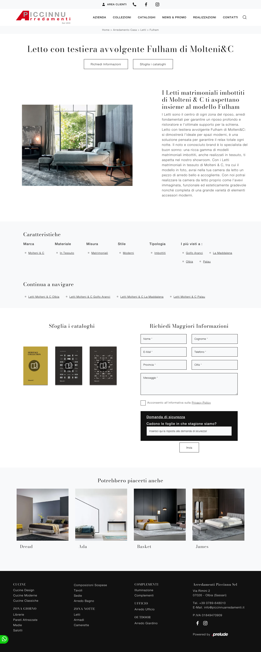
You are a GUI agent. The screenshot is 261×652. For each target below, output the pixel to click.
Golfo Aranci (194, 252)
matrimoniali (99, 252)
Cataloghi (147, 17)
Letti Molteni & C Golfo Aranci (89, 296)
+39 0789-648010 (212, 602)
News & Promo (174, 17)
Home (105, 29)
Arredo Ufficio (144, 609)
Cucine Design (23, 590)
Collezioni (122, 17)
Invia (189, 447)
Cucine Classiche (25, 600)
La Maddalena (222, 252)
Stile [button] (122, 244)
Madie (17, 625)
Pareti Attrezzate (25, 619)
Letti (143, 29)
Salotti (17, 630)
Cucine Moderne (25, 595)
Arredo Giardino (146, 623)
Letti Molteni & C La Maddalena (141, 296)
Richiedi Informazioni (106, 64)
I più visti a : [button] (192, 244)
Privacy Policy (201, 402)
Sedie (78, 595)
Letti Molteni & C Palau (189, 296)
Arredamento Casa (125, 29)
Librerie (18, 614)
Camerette (81, 625)
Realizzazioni (204, 17)
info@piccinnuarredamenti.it (224, 607)
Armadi (79, 619)
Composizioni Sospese (90, 585)
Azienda (99, 17)
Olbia (189, 261)
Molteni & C (36, 252)
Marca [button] (28, 244)
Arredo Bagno (84, 600)
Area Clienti (114, 4)
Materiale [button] (63, 244)
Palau (207, 261)
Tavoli (78, 590)
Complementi (144, 595)
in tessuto (67, 252)
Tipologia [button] (157, 244)
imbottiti (160, 252)
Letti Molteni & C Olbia (43, 296)
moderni (128, 252)
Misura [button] (92, 244)
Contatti (230, 17)
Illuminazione (143, 590)
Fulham (154, 29)
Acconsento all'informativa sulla (179, 402)
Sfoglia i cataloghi (153, 64)
